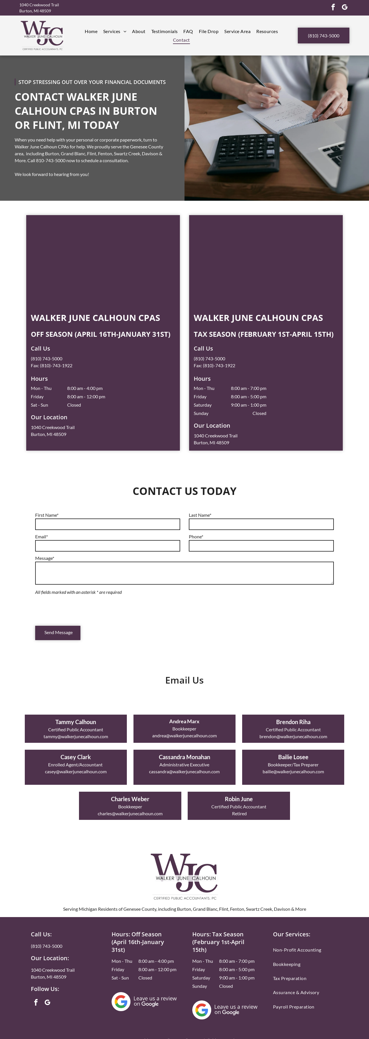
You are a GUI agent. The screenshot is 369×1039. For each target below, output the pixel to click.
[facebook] (333, 8)
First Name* (47, 515)
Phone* (196, 536)
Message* (44, 558)
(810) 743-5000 (46, 358)
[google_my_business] (345, 8)
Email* (41, 536)
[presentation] (79, 609)
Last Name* (200, 515)
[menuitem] (91, 31)
